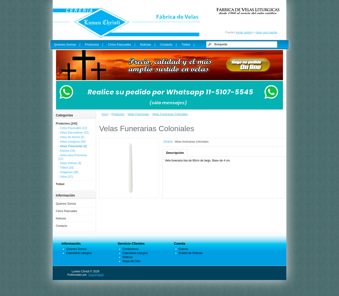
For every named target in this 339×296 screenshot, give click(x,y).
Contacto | (168, 44)
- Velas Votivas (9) (69, 163)
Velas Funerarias (138, 114)
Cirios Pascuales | (121, 44)
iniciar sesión (244, 32)
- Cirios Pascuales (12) (72, 128)
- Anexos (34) (66, 150)
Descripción (175, 153)
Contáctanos (131, 249)
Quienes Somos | (67, 44)
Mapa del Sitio (132, 261)
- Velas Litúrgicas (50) (72, 141)
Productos (117, 114)
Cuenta (183, 249)
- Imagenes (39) (68, 172)
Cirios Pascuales (66, 211)
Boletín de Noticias (191, 253)
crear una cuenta (266, 32)
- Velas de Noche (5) (71, 137)
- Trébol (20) (66, 167)
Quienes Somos (66, 203)
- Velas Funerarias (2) (72, 146)
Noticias (61, 218)
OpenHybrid (95, 274)
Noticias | (147, 44)
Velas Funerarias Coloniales (170, 114)
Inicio (105, 114)
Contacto (61, 226)
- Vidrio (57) (65, 176)
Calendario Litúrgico (79, 253)
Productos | (94, 44)
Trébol (60, 184)
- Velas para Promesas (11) (72, 157)
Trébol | (187, 44)
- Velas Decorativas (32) (73, 132)
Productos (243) (66, 123)
